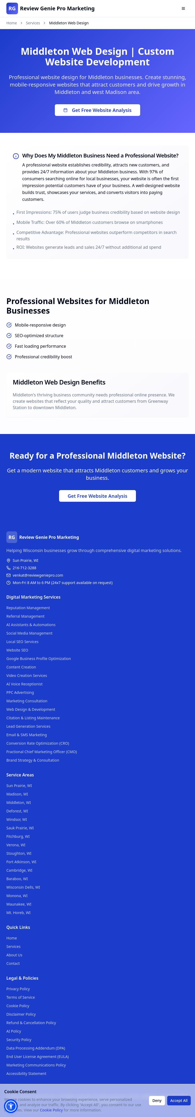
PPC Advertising (20, 692)
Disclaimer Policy (21, 1014)
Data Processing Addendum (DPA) (35, 1048)
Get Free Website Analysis (97, 110)
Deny (156, 1100)
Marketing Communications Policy (36, 1065)
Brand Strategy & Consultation (32, 760)
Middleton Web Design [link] (68, 22)
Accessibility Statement (26, 1073)
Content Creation (21, 667)
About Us (14, 954)
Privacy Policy (18, 988)
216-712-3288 (24, 567)
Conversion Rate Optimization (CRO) (37, 743)
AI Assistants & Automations (30, 624)
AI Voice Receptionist (24, 683)
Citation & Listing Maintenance (33, 717)
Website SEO (17, 650)
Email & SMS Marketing (26, 734)
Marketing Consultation (26, 700)
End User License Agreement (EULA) (37, 1056)
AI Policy (13, 1031)
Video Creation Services (26, 675)
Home (11, 22)
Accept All (179, 1100)
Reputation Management (28, 607)
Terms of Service (20, 997)
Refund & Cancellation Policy (31, 1022)
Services (33, 22)
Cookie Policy (17, 1005)
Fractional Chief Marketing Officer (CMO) (41, 751)
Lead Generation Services (28, 726)
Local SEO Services (22, 641)
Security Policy (18, 1039)
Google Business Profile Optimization (38, 658)
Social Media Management (29, 633)
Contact (13, 963)
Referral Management (25, 616)
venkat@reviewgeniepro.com (38, 575)
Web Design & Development (30, 709)
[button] (10, 1106)
